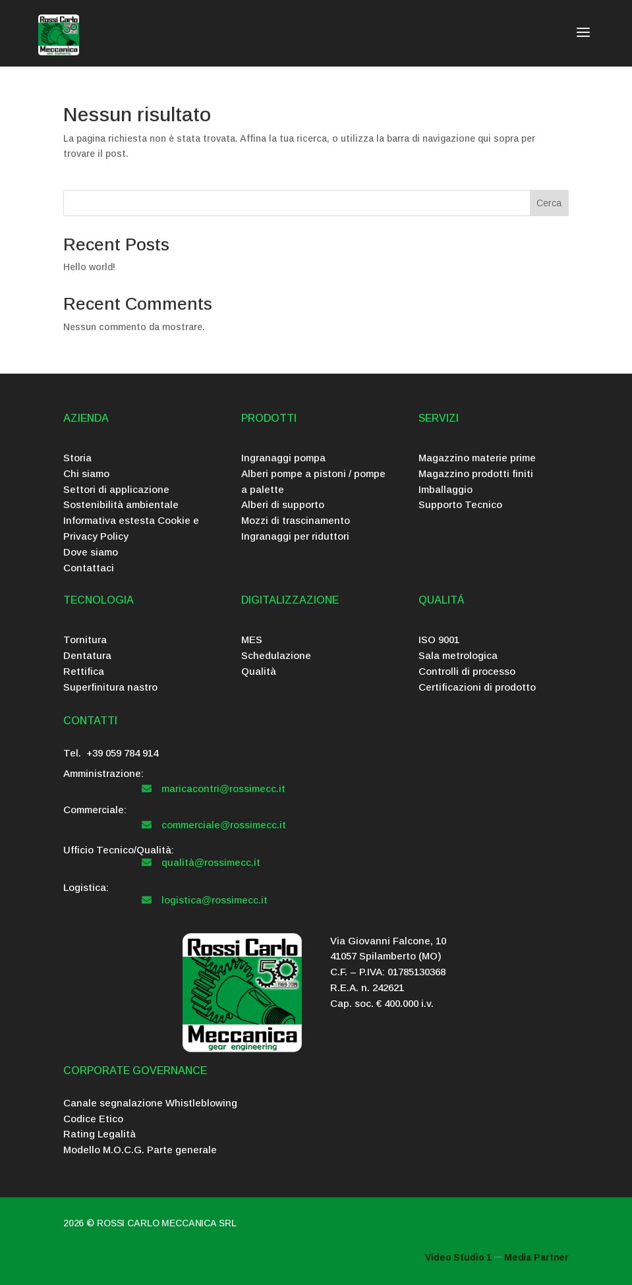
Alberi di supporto (282, 504)
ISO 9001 (438, 639)
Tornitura (85, 639)
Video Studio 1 (458, 1257)
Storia (77, 457)
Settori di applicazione (116, 489)
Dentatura (87, 655)
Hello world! (89, 267)
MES (251, 639)
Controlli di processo (466, 671)
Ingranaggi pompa (283, 457)
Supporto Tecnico (460, 504)
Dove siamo (90, 551)
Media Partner (536, 1257)
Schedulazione (276, 655)
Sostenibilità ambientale (121, 504)
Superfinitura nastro (110, 687)
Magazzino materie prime (477, 457)
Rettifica (83, 671)
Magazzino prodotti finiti (475, 473)
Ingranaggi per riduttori (295, 536)
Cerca (548, 203)
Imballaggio (445, 489)
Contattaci (88, 567)
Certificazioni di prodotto (477, 687)
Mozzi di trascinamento (295, 520)
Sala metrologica (458, 655)
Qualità (258, 671)
